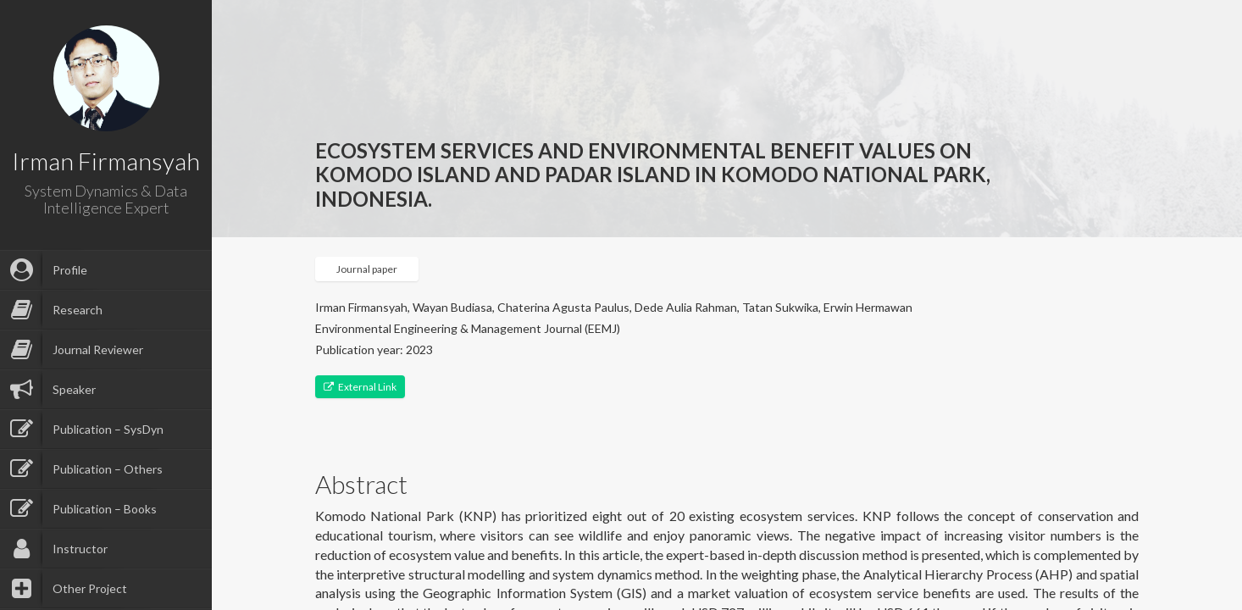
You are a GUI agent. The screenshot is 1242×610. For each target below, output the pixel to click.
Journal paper (366, 269)
